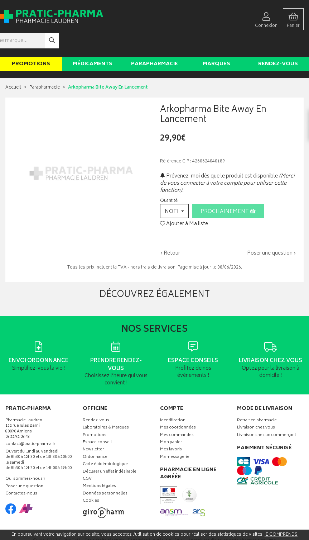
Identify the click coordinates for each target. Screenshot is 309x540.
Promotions (31, 42)
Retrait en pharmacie (257, 399)
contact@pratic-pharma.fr (30, 423)
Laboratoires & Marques (106, 407)
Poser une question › (271, 232)
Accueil (13, 66)
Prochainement (228, 190)
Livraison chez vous (256, 407)
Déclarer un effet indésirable (109, 450)
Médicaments (92, 42)
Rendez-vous (278, 42)
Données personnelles (105, 472)
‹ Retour (170, 231)
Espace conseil (97, 421)
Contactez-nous (21, 472)
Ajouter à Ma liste (184, 202)
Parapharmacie (154, 42)
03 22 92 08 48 (17, 416)
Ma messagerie (174, 436)
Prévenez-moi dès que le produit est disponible (219, 154)
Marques (216, 42)
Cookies (91, 480)
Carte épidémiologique (105, 443)
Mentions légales (99, 465)
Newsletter (93, 429)
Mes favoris (171, 429)
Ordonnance (95, 436)
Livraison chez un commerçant (266, 414)
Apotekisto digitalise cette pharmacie (232, 519)
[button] (174, 189)
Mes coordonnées (178, 407)
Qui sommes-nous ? (25, 458)
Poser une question (24, 465)
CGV (87, 458)
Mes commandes (177, 414)
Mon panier (171, 421)
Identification (172, 399)
